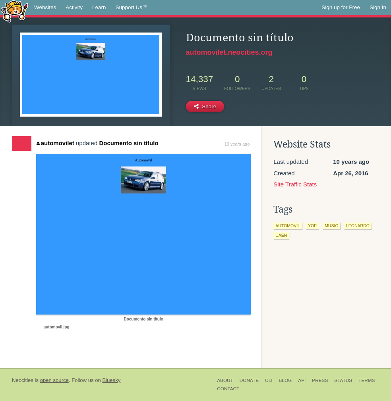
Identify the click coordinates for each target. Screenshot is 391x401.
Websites (45, 7)
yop (312, 225)
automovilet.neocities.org (229, 52)
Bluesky (111, 380)
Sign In (378, 7)
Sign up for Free (340, 7)
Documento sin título (128, 143)
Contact (228, 388)
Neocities (22, 380)
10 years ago (237, 144)
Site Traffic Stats (295, 184)
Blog (285, 380)
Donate (249, 380)
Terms (366, 380)
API (302, 380)
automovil (287, 225)
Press (320, 380)
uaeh (281, 235)
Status (343, 380)
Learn (99, 7)
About (225, 380)
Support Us (131, 7)
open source (54, 380)
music (331, 225)
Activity (74, 7)
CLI (268, 380)
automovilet (55, 143)
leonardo (358, 225)
